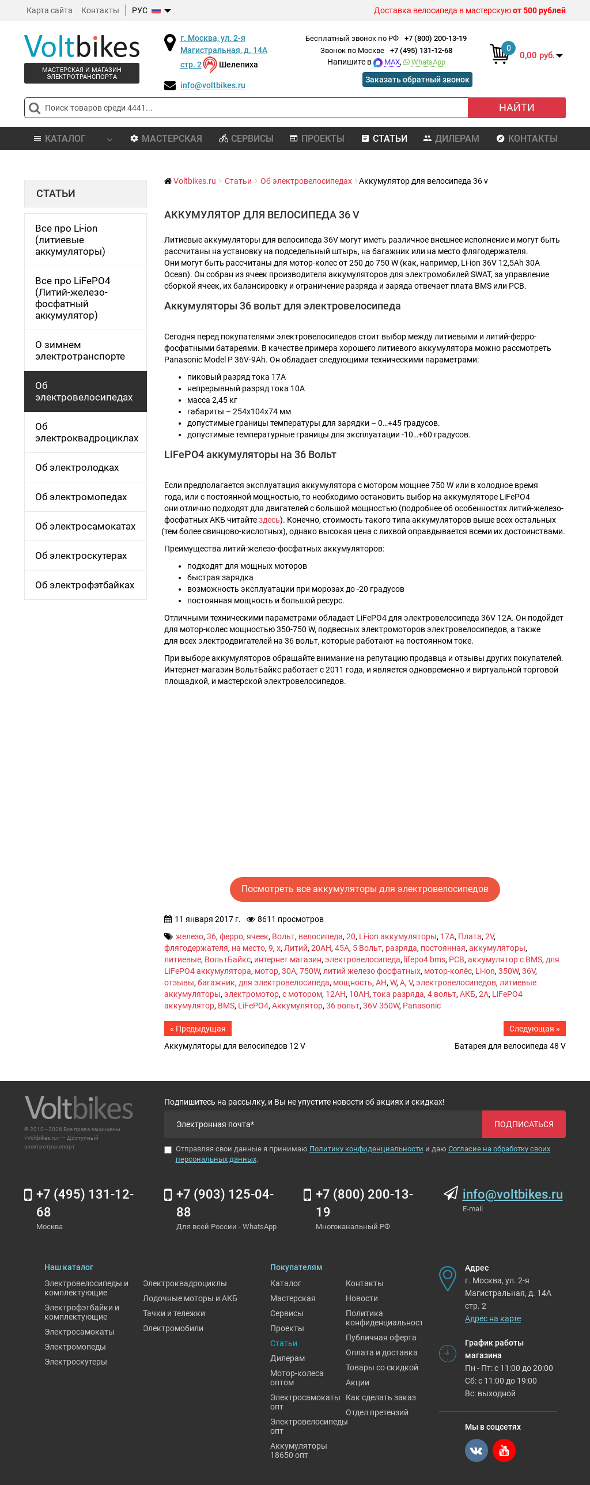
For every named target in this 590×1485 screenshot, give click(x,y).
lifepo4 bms (424, 959)
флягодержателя (196, 948)
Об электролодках (77, 467)
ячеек (257, 936)
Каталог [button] (72, 138)
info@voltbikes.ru (212, 85)
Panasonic (422, 1005)
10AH (359, 994)
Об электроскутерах (81, 555)
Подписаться (524, 1124)
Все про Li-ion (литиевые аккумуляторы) (70, 239)
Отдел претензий (377, 1412)
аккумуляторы (497, 948)
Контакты (100, 10)
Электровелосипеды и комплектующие (86, 1288)
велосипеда (320, 936)
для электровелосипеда (284, 982)
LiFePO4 (253, 1005)
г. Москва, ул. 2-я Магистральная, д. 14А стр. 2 (223, 51)
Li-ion (485, 971)
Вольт (283, 936)
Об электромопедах (81, 496)
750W (310, 971)
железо (189, 936)
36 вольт (343, 1005)
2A (484, 994)
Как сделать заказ (381, 1397)
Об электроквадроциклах (86, 432)
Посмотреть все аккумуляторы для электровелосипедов (365, 888)
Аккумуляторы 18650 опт (298, 1450)
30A (289, 971)
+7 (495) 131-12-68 (421, 50)
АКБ (467, 994)
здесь (269, 519)
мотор (266, 971)
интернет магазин (288, 959)
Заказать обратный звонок (417, 79)
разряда (401, 948)
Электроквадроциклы (185, 1283)
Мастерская (166, 138)
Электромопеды (75, 1346)
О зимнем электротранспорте (80, 350)
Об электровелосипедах (84, 391)
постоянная (443, 948)
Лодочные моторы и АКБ (190, 1298)
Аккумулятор (297, 1005)
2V (489, 936)
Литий (296, 948)
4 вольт (442, 994)
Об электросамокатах (85, 526)
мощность (352, 982)
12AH (336, 994)
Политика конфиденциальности (387, 1318)
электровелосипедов (456, 982)
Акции (357, 1382)
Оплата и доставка (382, 1352)
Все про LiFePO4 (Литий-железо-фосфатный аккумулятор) (73, 298)
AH (381, 982)
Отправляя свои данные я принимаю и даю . (357, 1154)
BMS (226, 1005)
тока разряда (398, 994)
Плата (470, 936)
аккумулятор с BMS (505, 959)
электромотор (251, 994)
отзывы (179, 982)
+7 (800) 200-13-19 (435, 38)
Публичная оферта (381, 1337)
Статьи (384, 138)
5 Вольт (367, 948)
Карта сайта (50, 10)
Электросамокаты (79, 1331)
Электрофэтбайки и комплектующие (81, 1312)
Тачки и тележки (174, 1313)
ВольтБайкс (228, 959)
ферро (231, 936)
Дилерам (451, 138)
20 (350, 936)
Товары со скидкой (382, 1367)
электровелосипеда (362, 959)
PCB (456, 959)
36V (528, 971)
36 (211, 936)
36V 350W (381, 1005)
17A (447, 936)
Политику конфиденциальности (366, 1148)
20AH (321, 948)
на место (248, 948)
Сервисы (246, 138)
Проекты (317, 138)
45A (342, 948)
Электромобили (173, 1328)
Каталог (285, 1283)
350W (508, 971)
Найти (517, 107)
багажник (216, 982)
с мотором (302, 994)
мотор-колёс (448, 971)
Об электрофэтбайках (84, 585)
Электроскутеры (75, 1361)
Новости (362, 1298)
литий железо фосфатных (372, 971)
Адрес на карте (493, 1318)
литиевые (182, 959)
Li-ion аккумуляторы (398, 936)
